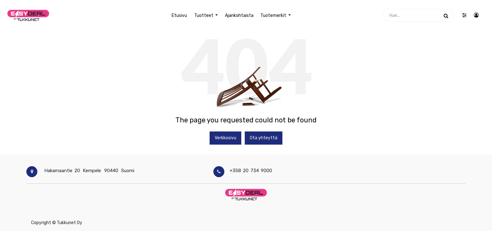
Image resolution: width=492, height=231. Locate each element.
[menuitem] (179, 15)
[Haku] (446, 15)
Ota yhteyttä (263, 138)
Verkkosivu (225, 138)
